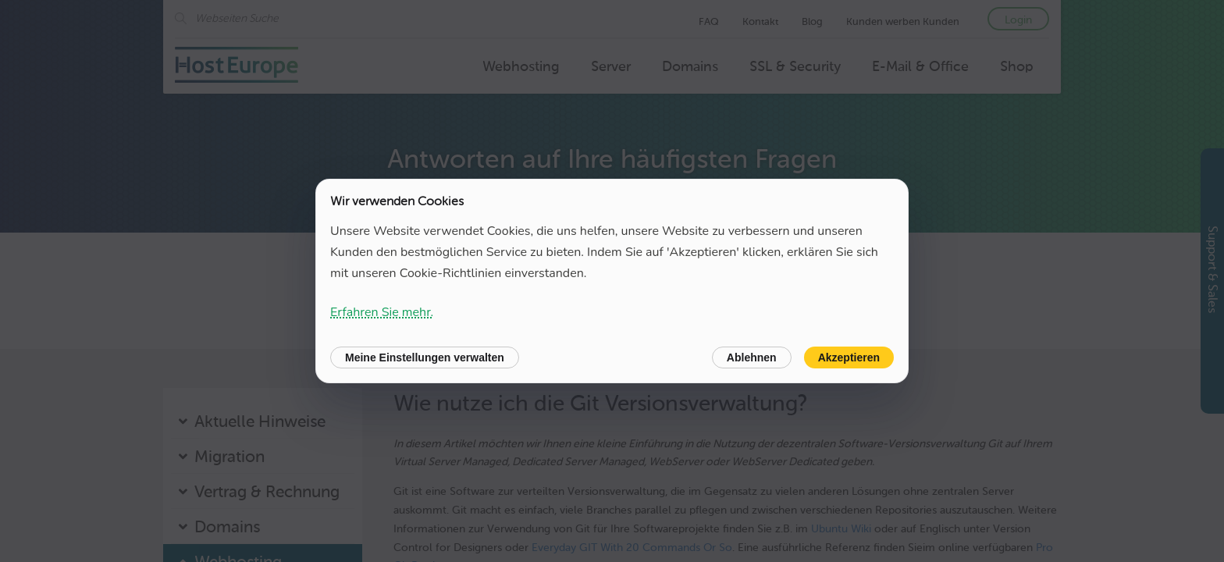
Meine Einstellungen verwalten (424, 357)
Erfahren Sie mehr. (381, 312)
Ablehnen (752, 357)
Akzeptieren (849, 357)
